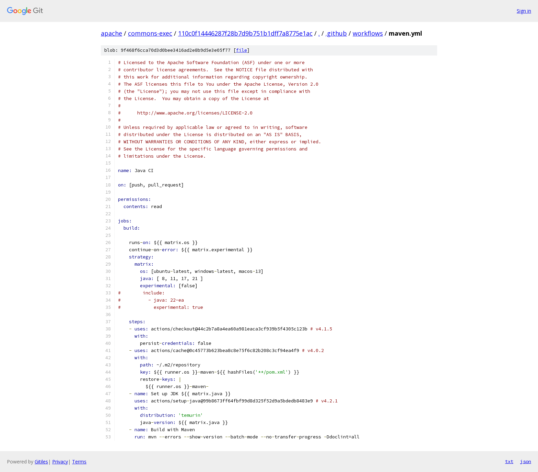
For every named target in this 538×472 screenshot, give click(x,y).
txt (509, 461)
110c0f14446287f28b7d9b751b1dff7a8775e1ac (245, 33)
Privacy (60, 461)
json (525, 461)
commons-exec (150, 33)
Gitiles (41, 461)
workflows (368, 33)
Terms (79, 461)
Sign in (524, 11)
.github (336, 33)
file (241, 50)
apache (111, 33)
